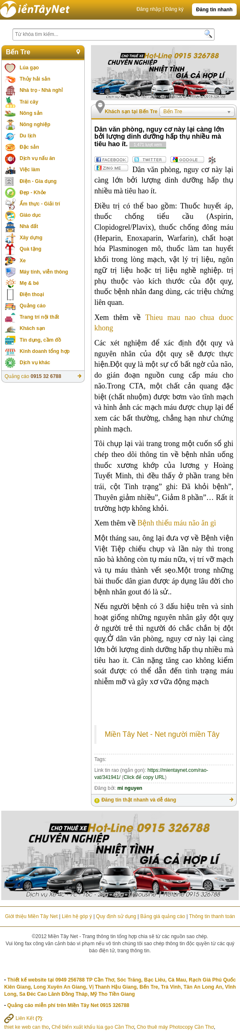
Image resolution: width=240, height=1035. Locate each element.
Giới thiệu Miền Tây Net (31, 916)
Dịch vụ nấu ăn (37, 158)
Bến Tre (18, 52)
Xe (23, 261)
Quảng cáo (32, 306)
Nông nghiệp (35, 124)
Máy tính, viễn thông (44, 272)
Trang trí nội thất (39, 317)
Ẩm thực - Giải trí (40, 204)
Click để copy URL (144, 777)
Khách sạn (32, 328)
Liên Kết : (23, 1018)
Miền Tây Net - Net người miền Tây (162, 734)
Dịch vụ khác (35, 362)
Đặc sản (29, 147)
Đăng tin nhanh (214, 10)
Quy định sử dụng (116, 916)
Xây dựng (31, 238)
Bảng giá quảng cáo (162, 916)
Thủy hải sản (35, 79)
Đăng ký (174, 9)
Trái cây (29, 102)
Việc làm (30, 169)
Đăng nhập (148, 9)
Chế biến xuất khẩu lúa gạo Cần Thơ (92, 1027)
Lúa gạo (29, 68)
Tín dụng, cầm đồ (40, 340)
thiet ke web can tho (26, 1027)
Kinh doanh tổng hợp (45, 351)
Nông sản (31, 113)
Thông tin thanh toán (212, 916)
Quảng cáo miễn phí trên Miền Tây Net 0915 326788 (68, 1005)
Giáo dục (30, 215)
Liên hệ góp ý (77, 916)
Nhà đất (29, 226)
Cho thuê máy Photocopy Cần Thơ (175, 1027)
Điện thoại (32, 294)
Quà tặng (30, 249)
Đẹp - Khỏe (33, 192)
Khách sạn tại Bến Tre (131, 111)
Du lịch (28, 136)
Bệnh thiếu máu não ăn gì (176, 523)
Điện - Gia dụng (38, 181)
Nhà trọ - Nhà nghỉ (41, 90)
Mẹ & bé (29, 283)
